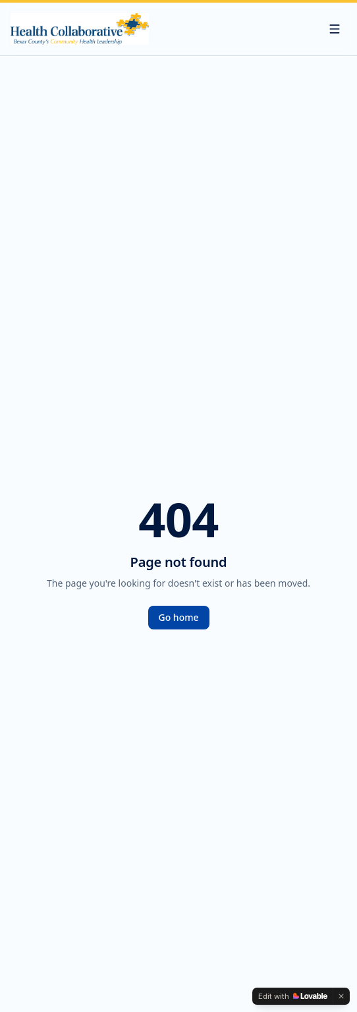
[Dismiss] (341, 996)
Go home (179, 617)
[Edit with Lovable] (293, 996)
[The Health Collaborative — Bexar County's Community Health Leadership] (80, 29)
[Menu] (334, 29)
